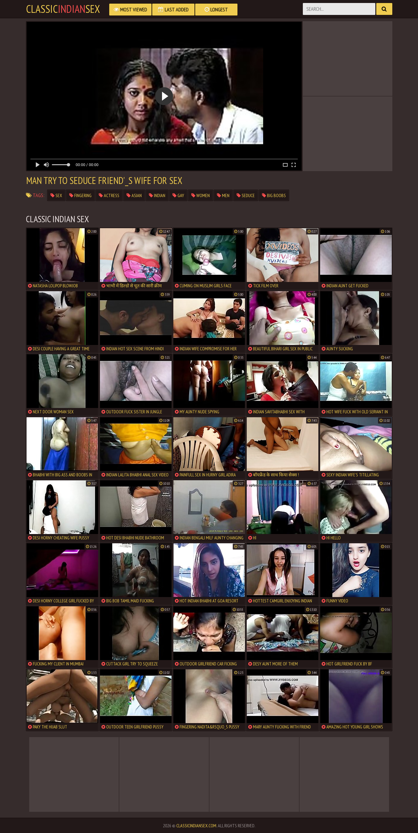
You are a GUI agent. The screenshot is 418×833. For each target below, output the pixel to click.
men (223, 195)
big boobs (274, 195)
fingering (80, 195)
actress (109, 195)
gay (178, 195)
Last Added (173, 9)
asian (134, 195)
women (200, 195)
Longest (216, 9)
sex (56, 195)
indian (157, 195)
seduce (246, 195)
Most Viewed (130, 9)
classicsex (63, 9)
